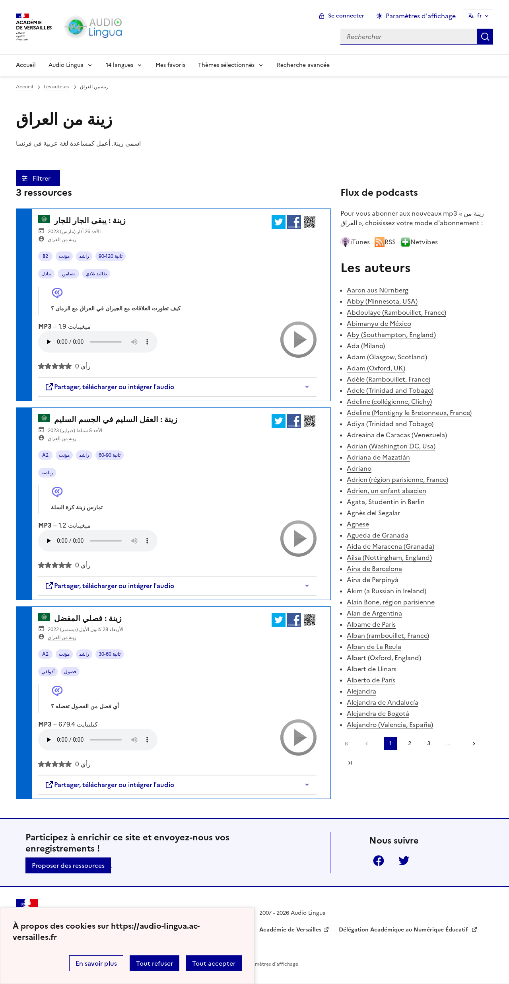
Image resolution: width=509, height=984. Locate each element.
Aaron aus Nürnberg (377, 290)
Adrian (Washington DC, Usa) (391, 446)
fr (479, 16)
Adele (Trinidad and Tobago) (390, 390)
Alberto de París (371, 680)
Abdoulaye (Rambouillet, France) (396, 312)
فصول (70, 671)
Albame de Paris (371, 624)
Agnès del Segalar (373, 513)
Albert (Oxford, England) (384, 657)
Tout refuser (154, 963)
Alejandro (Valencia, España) (390, 724)
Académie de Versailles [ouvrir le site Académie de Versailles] (290, 930)
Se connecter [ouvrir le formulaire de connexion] (346, 16)
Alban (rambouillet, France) (388, 635)
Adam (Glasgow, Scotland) (387, 357)
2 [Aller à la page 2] (409, 743)
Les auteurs (56, 86)
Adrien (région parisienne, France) (397, 479)
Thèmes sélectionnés (226, 65)
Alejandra (361, 691)
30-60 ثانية (109, 654)
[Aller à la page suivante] (471, 743)
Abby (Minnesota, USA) (382, 301)
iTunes (355, 242)
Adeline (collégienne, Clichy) (389, 401)
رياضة (47, 472)
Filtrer (42, 178)
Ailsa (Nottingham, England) (389, 557)
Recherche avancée (303, 65)
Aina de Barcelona (374, 568)
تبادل (46, 273)
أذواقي (47, 671)
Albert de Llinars (371, 669)
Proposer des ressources (68, 865)
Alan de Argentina (374, 613)
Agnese (358, 524)
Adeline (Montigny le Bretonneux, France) (409, 412)
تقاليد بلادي (96, 273)
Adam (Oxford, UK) (376, 368)
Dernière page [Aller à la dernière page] (350, 762)
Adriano (359, 468)
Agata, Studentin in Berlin (386, 502)
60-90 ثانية (109, 455)
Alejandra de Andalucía (382, 702)
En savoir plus (96, 963)
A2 (45, 455)
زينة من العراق (62, 239)
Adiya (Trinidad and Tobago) (390, 424)
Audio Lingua (66, 65)
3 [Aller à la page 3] (428, 743)
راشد (84, 256)
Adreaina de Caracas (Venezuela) (397, 435)
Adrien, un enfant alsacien (386, 490)
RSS (385, 242)
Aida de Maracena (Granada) (390, 546)
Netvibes (419, 242)
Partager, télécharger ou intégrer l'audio (109, 387)
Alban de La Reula (374, 646)
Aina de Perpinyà (372, 580)
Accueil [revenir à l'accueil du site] (24, 86)
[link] (368, 743)
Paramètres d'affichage (271, 964)
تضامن (68, 273)
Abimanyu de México (379, 323)
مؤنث (64, 256)
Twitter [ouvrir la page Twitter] (404, 860)
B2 (45, 256)
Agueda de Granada (377, 535)
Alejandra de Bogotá (378, 713)
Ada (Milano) (366, 346)
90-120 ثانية (110, 256)
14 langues (119, 65)
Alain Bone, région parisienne (391, 602)
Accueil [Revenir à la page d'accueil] (26, 65)
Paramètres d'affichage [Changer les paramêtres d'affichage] (421, 16)
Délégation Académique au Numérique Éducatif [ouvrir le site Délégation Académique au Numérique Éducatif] (404, 930)
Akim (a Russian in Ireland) (386, 591)
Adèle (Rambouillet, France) (388, 379)
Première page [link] (346, 743)
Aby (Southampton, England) (391, 334)
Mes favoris (170, 65)
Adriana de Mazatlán (378, 457)
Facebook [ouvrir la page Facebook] (378, 860)
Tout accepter (213, 963)
